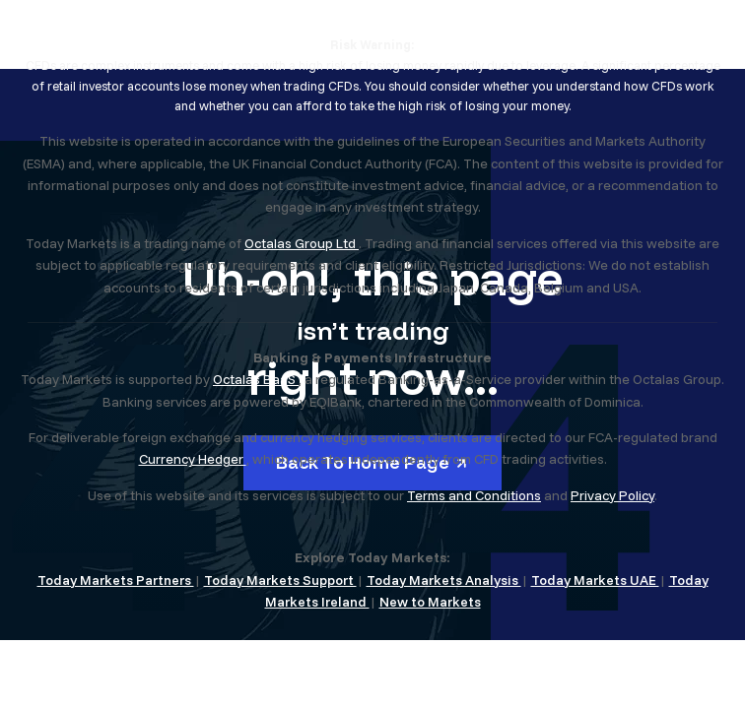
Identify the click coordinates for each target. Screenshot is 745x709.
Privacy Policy (612, 495)
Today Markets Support (280, 580)
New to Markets (430, 602)
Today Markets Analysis (444, 580)
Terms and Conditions (474, 495)
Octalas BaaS (256, 379)
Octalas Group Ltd (301, 243)
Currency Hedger (192, 459)
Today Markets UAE (595, 580)
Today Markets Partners (115, 580)
